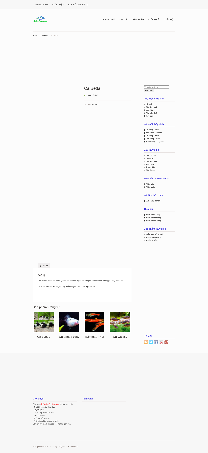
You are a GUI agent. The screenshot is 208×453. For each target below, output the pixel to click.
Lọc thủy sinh (151, 110)
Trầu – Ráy (150, 167)
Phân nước (150, 187)
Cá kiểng (95, 104)
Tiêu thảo (150, 164)
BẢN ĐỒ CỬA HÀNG (78, 4)
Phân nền (150, 184)
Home (35, 35)
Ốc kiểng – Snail (152, 136)
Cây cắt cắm (151, 155)
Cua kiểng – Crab (153, 139)
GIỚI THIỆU (58, 4)
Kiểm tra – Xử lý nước (155, 234)
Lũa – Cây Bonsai (153, 201)
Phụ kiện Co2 (151, 113)
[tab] (44, 265)
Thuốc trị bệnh (152, 240)
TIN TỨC (123, 19)
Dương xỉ (149, 158)
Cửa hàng (44, 35)
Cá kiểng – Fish (152, 130)
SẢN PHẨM (138, 19)
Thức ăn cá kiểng (153, 215)
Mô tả (45, 266)
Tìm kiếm (149, 90)
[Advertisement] (104, 59)
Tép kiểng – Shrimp (154, 133)
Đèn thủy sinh (151, 107)
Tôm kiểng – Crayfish (154, 142)
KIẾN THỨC (154, 19)
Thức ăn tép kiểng (153, 218)
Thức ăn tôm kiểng (153, 221)
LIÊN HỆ (169, 19)
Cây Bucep (150, 170)
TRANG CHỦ (41, 4)
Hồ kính (149, 104)
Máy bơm (149, 116)
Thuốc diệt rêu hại (153, 237)
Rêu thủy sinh (151, 161)
